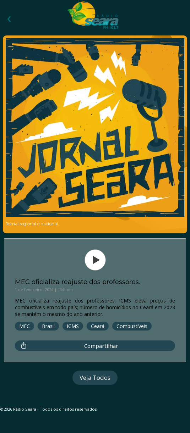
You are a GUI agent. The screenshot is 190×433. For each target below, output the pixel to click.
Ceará (97, 326)
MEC (24, 326)
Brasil (48, 326)
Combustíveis (131, 326)
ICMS (73, 326)
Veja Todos (95, 377)
